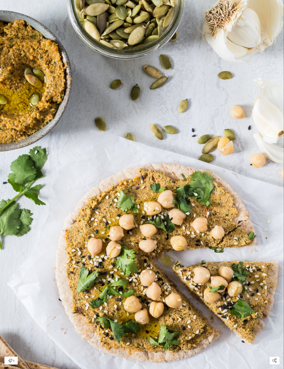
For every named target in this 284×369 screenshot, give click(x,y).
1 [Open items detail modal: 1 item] (11, 361)
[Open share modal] (275, 361)
